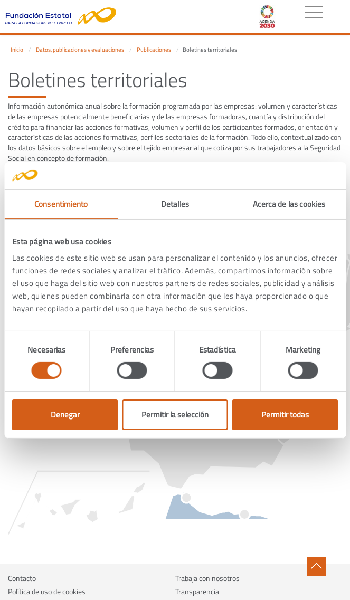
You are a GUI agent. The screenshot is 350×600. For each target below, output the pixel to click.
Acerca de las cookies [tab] (289, 204)
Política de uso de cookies (47, 591)
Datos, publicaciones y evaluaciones (80, 49)
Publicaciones (154, 49)
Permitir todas (285, 414)
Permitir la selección (175, 414)
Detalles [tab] (175, 204)
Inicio (17, 49)
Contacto (22, 578)
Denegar (65, 414)
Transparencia (197, 591)
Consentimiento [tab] (61, 204)
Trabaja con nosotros (207, 578)
